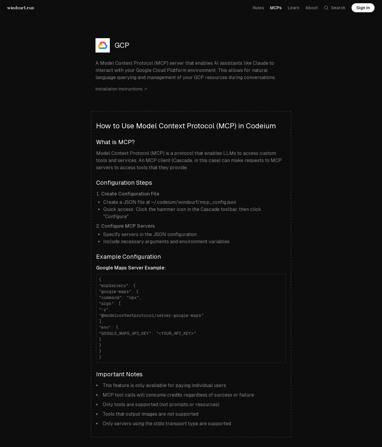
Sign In (363, 7)
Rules (258, 7)
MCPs (276, 7)
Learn (293, 7)
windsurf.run (20, 7)
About (311, 7)
